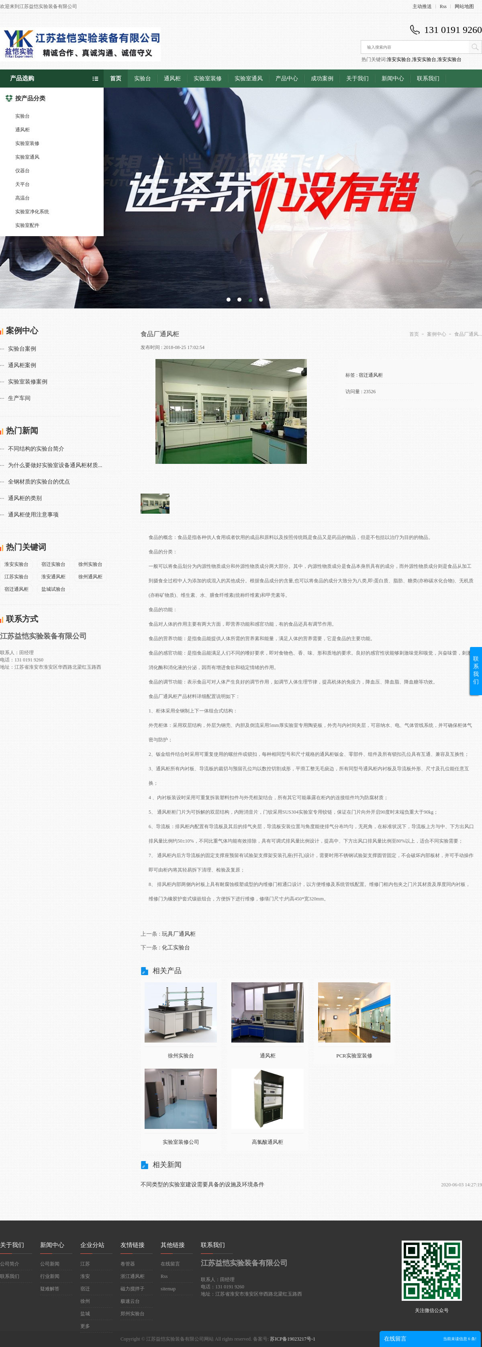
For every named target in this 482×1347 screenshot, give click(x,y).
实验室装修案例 (27, 382)
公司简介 (9, 1264)
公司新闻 (49, 1264)
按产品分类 (25, 98)
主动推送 (422, 6)
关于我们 (357, 79)
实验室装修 (27, 143)
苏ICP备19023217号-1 (292, 1339)
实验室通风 (27, 157)
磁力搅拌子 (132, 1289)
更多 (85, 1326)
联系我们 (428, 79)
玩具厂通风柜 (179, 934)
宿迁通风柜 (16, 589)
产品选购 (22, 78)
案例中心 (436, 334)
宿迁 (85, 1289)
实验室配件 (27, 225)
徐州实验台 (90, 564)
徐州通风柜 (90, 577)
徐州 (85, 1301)
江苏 (85, 1264)
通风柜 (22, 130)
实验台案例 (22, 349)
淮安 (85, 1276)
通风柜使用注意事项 (33, 515)
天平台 (22, 184)
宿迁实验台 (53, 564)
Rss (443, 6)
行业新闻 (49, 1276)
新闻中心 (393, 79)
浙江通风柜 (132, 1276)
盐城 (85, 1313)
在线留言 (170, 1264)
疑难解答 (49, 1289)
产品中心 (287, 79)
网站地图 (464, 6)
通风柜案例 (22, 365)
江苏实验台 (16, 577)
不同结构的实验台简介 (36, 449)
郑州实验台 (132, 1313)
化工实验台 (176, 948)
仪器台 (22, 170)
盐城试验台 (53, 589)
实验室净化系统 (32, 211)
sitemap (168, 1289)
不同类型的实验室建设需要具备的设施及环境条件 (202, 1185)
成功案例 (322, 79)
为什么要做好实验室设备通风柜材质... (55, 465)
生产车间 (19, 398)
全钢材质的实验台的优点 (39, 482)
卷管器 (127, 1264)
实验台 (22, 116)
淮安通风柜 (53, 577)
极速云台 (130, 1301)
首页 (115, 79)
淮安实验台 (399, 59)
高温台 (22, 198)
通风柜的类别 (25, 498)
